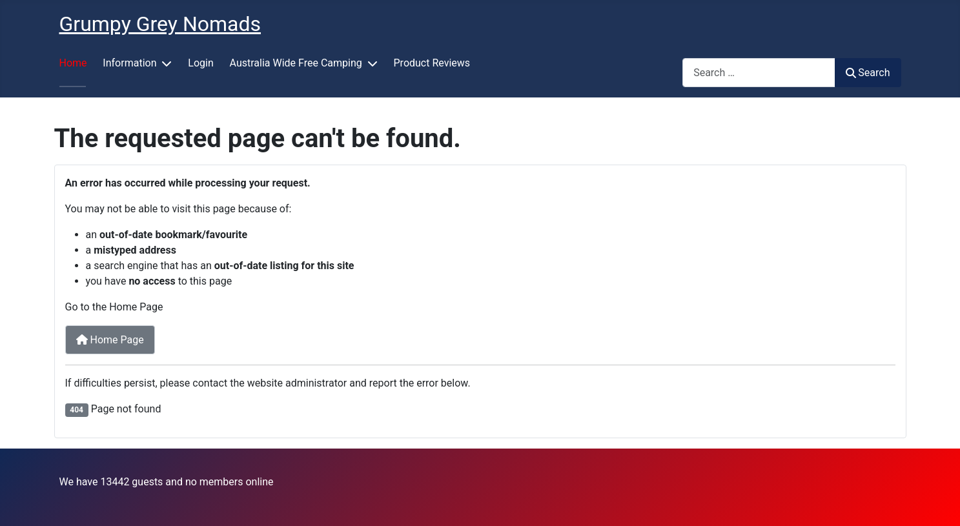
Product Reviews (432, 63)
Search (868, 72)
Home (73, 63)
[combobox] (758, 72)
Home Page (110, 340)
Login (200, 63)
